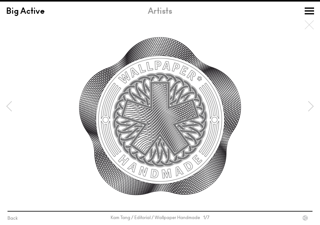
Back (309, 25)
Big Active (25, 12)
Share (305, 218)
